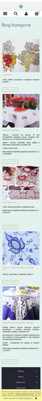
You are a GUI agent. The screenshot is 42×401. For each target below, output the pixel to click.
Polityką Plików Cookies (24, 394)
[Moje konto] (26, 13)
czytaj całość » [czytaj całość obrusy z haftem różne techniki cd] (10, 282)
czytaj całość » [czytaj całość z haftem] (10, 89)
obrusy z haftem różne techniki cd (18, 269)
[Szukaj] (16, 13)
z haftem (7, 75)
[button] (5, 14)
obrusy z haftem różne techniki (18, 323)
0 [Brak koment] (37, 75)
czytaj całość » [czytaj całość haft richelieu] (10, 227)
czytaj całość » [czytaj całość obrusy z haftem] (10, 161)
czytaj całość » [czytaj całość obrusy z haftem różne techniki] (10, 361)
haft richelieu (10, 202)
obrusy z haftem (11, 130)
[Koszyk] (36, 13)
